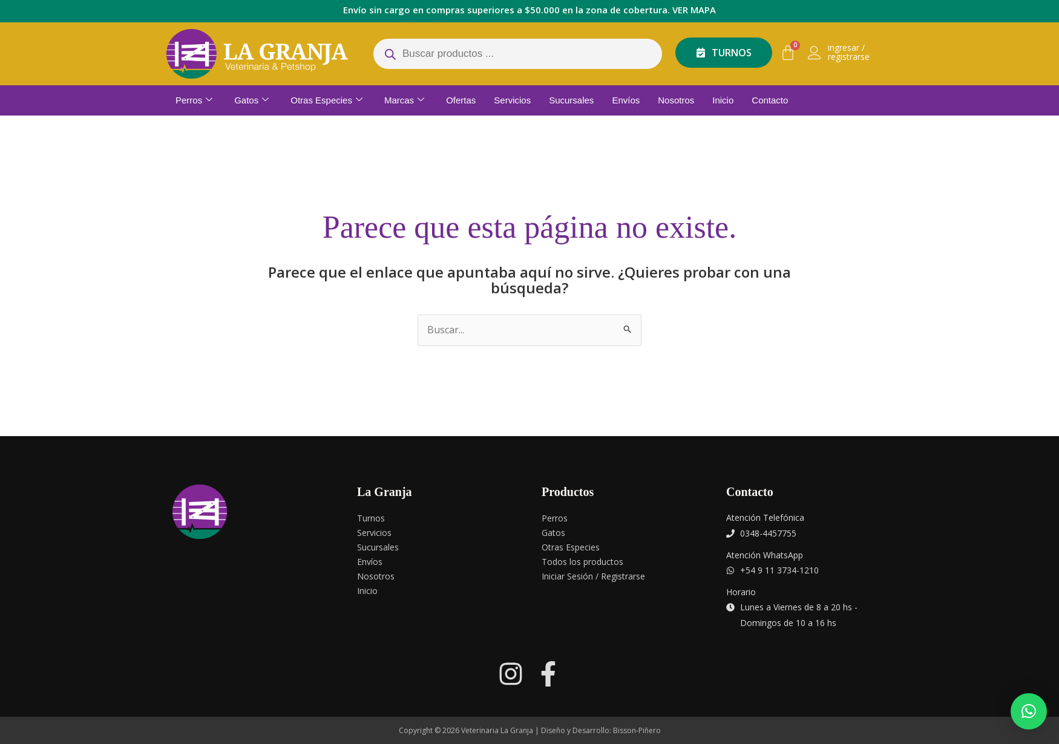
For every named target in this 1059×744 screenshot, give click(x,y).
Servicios (512, 100)
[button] (1029, 711)
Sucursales (571, 100)
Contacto (770, 100)
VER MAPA (694, 10)
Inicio (722, 100)
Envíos (626, 100)
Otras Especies (326, 100)
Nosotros (676, 100)
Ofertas (461, 100)
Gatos (251, 100)
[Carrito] (788, 52)
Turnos (371, 518)
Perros (193, 100)
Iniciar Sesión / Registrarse (593, 576)
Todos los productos (582, 561)
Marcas (404, 100)
